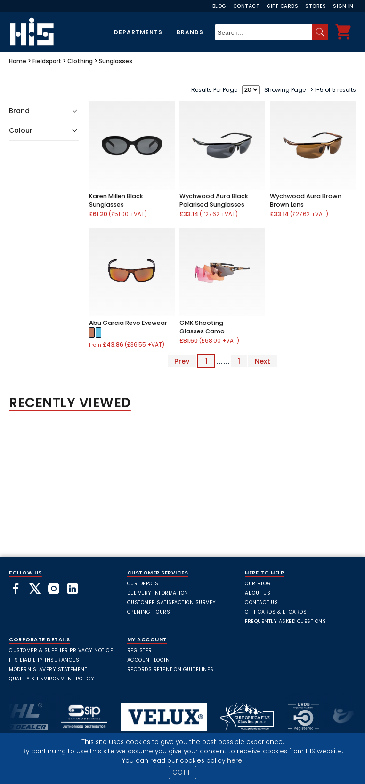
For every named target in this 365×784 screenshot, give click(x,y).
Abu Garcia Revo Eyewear (128, 323)
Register (139, 650)
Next (262, 361)
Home (17, 61)
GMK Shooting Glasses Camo (202, 327)
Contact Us (261, 602)
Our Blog (258, 583)
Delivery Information (157, 593)
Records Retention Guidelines (170, 669)
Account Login (148, 659)
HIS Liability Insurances (44, 659)
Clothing (80, 61)
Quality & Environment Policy (51, 678)
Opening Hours (148, 611)
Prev (181, 361)
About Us (257, 593)
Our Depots (143, 583)
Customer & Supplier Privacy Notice (61, 650)
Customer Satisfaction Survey (171, 602)
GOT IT (182, 772)
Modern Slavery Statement (48, 669)
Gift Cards (282, 5)
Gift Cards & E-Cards (276, 611)
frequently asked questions (285, 621)
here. (235, 760)
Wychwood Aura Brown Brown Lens (305, 200)
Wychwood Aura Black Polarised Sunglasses (213, 200)
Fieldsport (46, 61)
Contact (246, 5)
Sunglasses (115, 61)
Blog (219, 5)
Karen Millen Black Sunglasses (116, 200)
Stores (315, 5)
